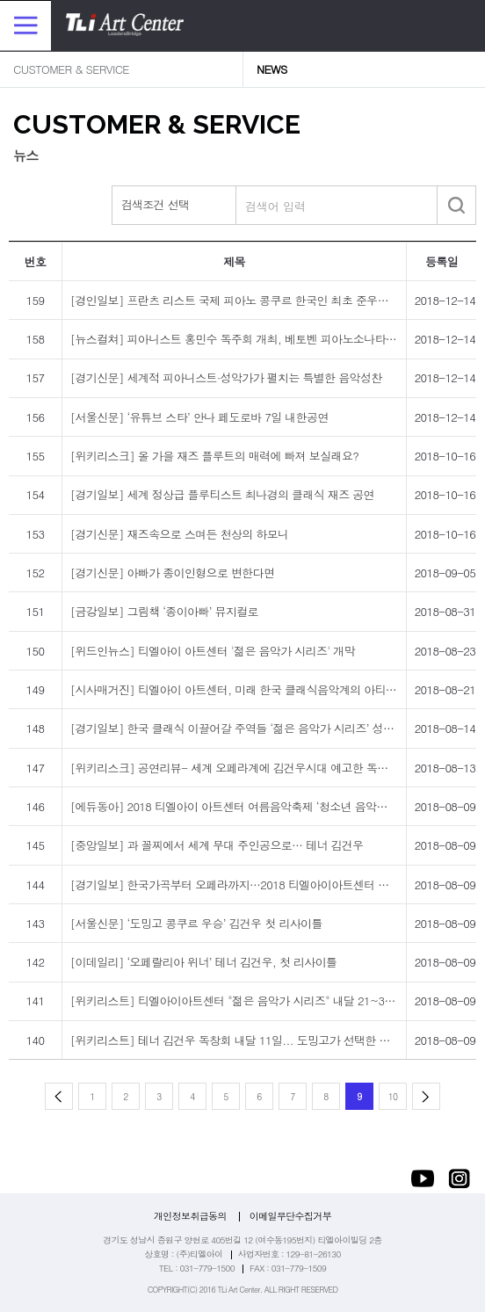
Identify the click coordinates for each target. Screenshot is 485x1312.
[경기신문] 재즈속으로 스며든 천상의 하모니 (179, 534)
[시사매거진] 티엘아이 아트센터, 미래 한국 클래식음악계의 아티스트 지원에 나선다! (276, 689)
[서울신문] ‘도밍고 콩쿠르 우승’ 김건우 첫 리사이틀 (196, 923)
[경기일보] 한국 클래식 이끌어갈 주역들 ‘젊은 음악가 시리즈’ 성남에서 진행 (255, 728)
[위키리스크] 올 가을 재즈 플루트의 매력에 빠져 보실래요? (214, 455)
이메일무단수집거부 (290, 1216)
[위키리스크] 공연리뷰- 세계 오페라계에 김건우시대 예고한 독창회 (234, 767)
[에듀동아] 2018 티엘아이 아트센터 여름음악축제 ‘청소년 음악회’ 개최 (243, 806)
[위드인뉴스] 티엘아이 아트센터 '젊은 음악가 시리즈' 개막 (212, 650)
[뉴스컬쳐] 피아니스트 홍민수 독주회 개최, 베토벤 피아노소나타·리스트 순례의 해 (271, 338)
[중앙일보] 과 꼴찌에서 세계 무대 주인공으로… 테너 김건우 (217, 845)
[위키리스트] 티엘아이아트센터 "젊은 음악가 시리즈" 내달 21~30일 (236, 1000)
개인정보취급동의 (190, 1216)
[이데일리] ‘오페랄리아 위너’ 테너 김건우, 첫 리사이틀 (203, 961)
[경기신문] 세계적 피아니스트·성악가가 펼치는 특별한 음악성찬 (226, 377)
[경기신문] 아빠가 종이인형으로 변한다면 (172, 572)
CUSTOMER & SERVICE (71, 69)
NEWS (272, 69)
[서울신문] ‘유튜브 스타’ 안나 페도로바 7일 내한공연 (199, 417)
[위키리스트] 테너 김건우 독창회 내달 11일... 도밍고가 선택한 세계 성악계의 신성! (273, 1040)
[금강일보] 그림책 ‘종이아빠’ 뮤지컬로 (164, 611)
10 (393, 1096)
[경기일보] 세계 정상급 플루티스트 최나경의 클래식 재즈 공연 (222, 494)
